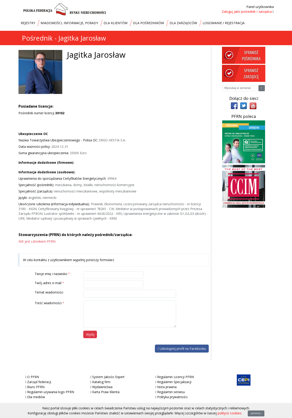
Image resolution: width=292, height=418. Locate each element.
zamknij (256, 413)
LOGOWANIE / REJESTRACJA (224, 23)
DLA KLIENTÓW (116, 23)
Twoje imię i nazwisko (51, 274)
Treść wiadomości (48, 303)
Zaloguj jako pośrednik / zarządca (247, 11)
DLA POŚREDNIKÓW (148, 23)
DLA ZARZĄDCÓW (183, 23)
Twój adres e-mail (48, 283)
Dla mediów (36, 397)
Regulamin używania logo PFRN (50, 392)
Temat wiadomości (49, 292)
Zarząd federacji (39, 382)
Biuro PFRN (35, 387)
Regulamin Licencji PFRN (175, 377)
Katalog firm (101, 382)
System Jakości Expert (108, 377)
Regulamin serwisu (171, 392)
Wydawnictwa (102, 387)
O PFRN (33, 377)
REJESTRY (28, 23)
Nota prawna (167, 387)
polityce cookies (229, 413)
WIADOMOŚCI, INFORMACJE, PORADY (69, 23)
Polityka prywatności (172, 397)
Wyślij (90, 334)
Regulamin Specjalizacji (174, 382)
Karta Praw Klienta (106, 392)
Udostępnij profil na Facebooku (182, 348)
